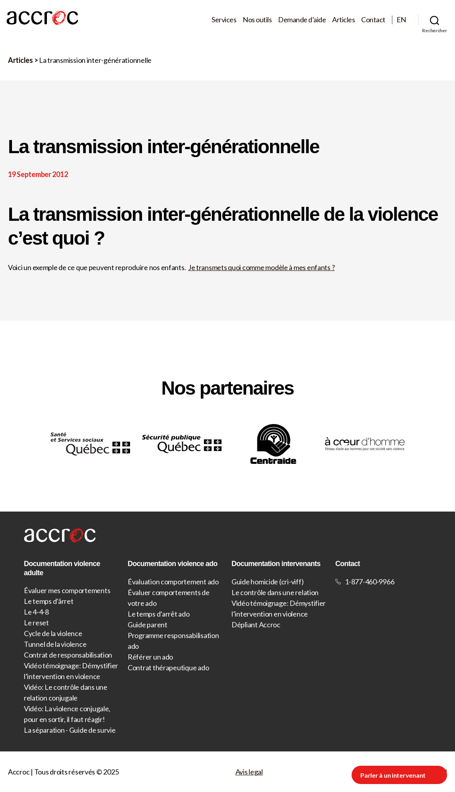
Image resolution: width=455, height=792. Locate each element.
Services (224, 20)
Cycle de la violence (53, 633)
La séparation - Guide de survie (70, 730)
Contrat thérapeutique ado (168, 667)
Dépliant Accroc (255, 624)
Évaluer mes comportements (67, 590)
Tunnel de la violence (55, 644)
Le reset (36, 622)
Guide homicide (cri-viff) (267, 581)
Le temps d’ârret (49, 601)
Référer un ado (150, 656)
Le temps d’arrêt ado (159, 613)
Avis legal (249, 771)
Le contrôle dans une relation (275, 592)
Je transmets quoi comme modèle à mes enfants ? (261, 267)
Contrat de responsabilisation (68, 654)
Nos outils (257, 20)
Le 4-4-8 (36, 611)
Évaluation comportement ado (173, 581)
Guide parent (147, 624)
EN (401, 20)
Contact (373, 20)
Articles (343, 20)
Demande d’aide (302, 20)
